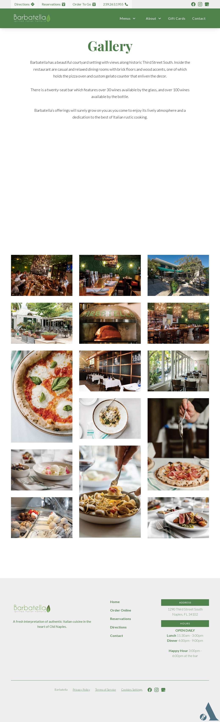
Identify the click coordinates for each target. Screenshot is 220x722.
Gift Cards (176, 18)
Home (115, 602)
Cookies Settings (132, 689)
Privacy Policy (81, 689)
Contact (199, 18)
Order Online (120, 610)
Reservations (120, 619)
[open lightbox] (41, 275)
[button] (126, 18)
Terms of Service (105, 689)
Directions (118, 627)
